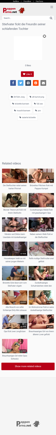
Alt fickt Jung (18, 97)
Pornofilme (27, 1)
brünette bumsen (20, 104)
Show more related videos (28, 366)
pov (38, 110)
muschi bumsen (22, 110)
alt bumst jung (37, 97)
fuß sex (38, 104)
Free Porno (39, 1)
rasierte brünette (27, 117)
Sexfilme (16, 1)
